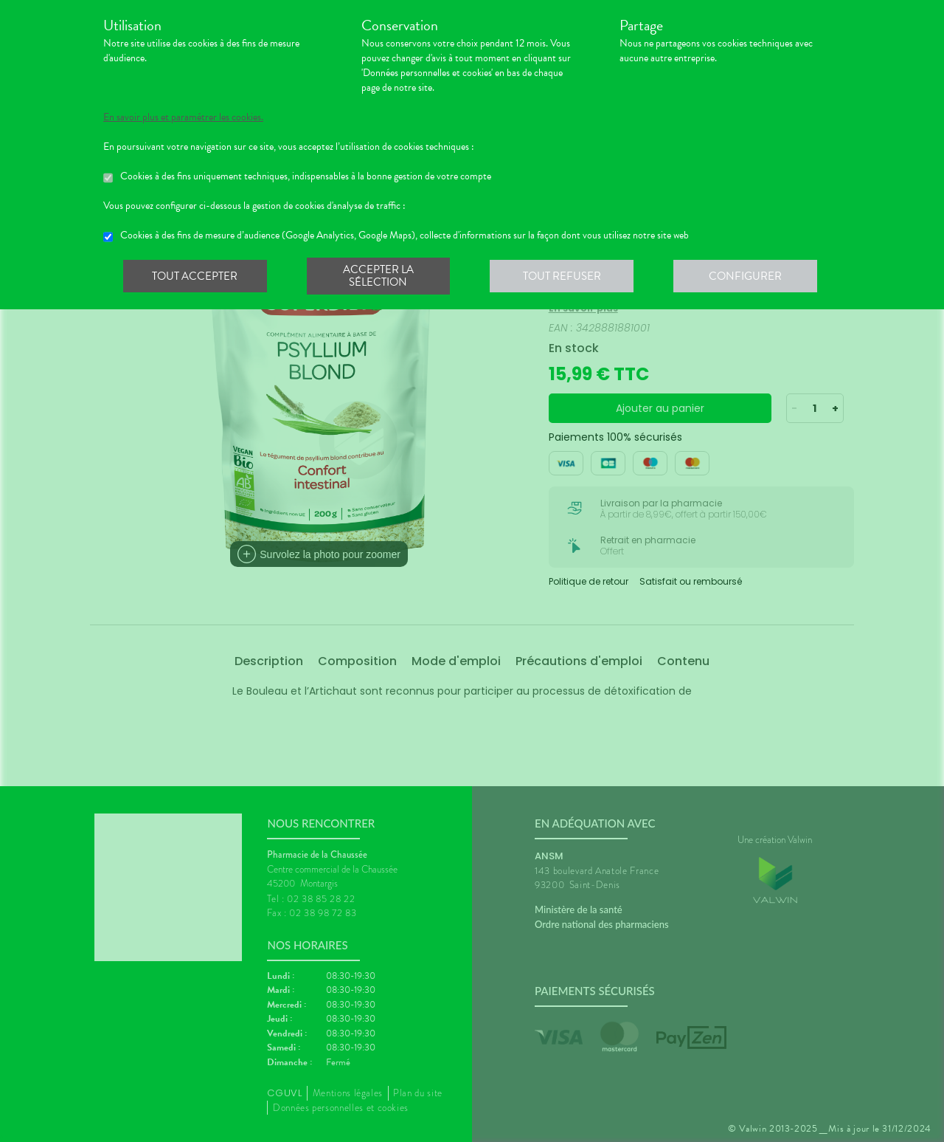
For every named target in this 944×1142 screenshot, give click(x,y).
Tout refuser (564, 276)
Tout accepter (195, 276)
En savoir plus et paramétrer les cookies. (183, 117)
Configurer (748, 276)
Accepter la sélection (380, 276)
